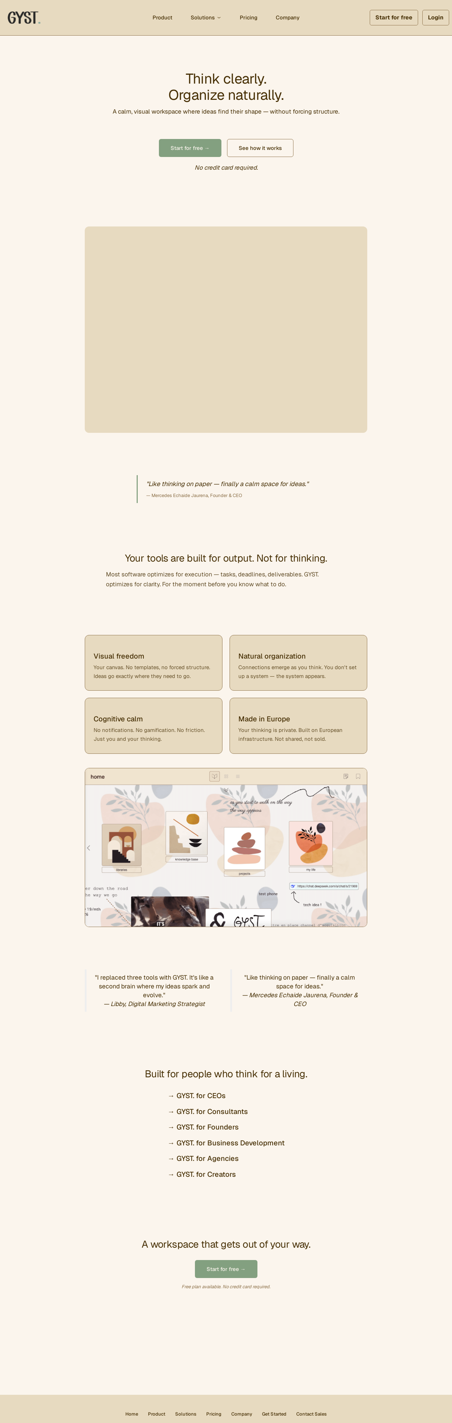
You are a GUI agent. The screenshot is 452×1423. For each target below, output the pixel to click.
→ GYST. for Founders (203, 1127)
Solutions (203, 17)
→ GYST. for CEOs (197, 1095)
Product (162, 17)
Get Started (274, 1414)
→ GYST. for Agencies (203, 1158)
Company (287, 17)
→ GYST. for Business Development (226, 1143)
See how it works (260, 148)
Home (131, 1414)
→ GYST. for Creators (202, 1174)
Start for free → (190, 148)
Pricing (248, 17)
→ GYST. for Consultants (208, 1111)
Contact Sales (311, 1414)
